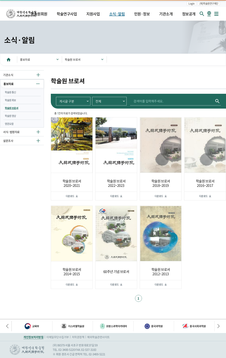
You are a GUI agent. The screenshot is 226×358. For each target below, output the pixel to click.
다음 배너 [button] (217, 326)
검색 (217, 101)
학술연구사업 (67, 14)
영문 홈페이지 (209, 14)
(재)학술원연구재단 (208, 3)
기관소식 (8, 75)
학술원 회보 (10, 100)
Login (191, 3)
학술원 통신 (10, 92)
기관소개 (166, 14)
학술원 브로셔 (72, 59)
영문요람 (9, 124)
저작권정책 (78, 337)
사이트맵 (216, 14)
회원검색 (202, 14)
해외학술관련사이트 (98, 337)
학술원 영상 (10, 116)
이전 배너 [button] (8, 326)
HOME (8, 59)
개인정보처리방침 (33, 337)
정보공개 (189, 14)
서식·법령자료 (11, 132)
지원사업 (93, 14)
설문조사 (8, 141)
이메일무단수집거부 (57, 337)
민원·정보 (142, 14)
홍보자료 (25, 59)
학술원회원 (38, 14)
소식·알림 (117, 14)
